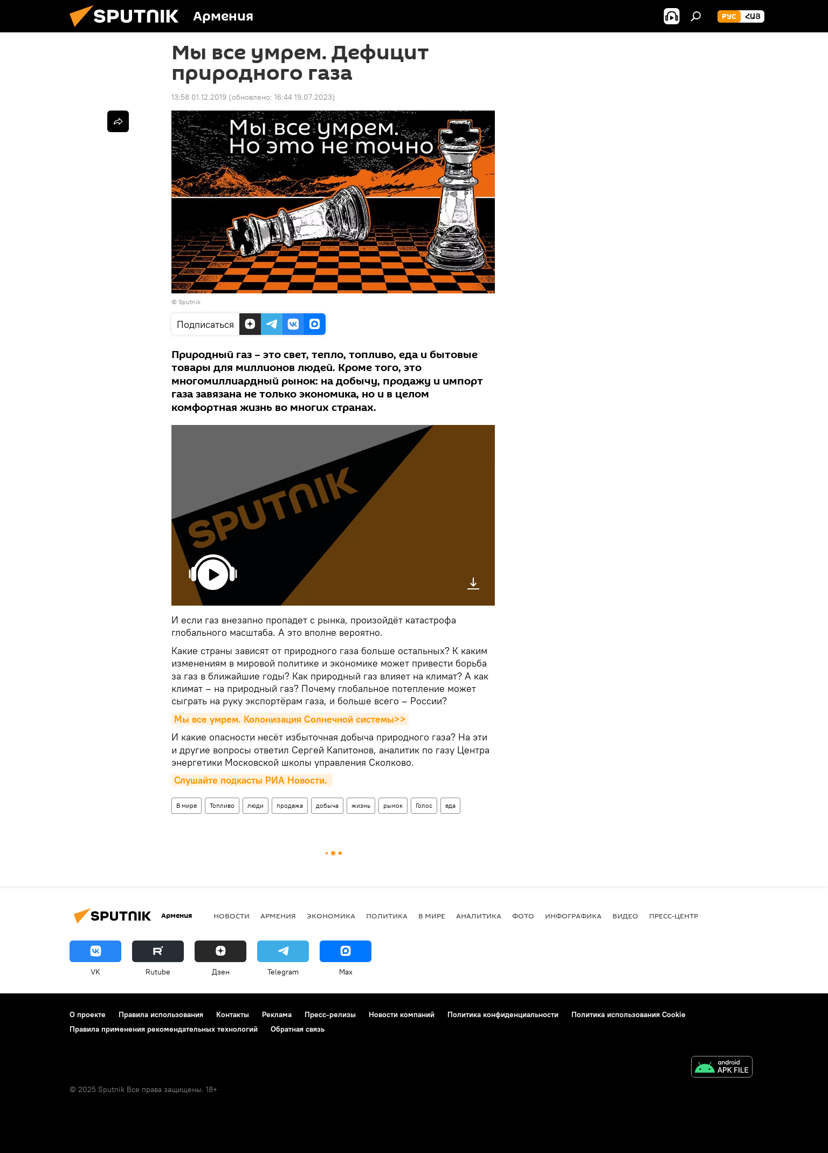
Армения (278, 916)
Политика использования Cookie (628, 1014)
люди (255, 805)
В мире (186, 805)
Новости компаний (401, 1014)
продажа (290, 805)
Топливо (222, 805)
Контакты (232, 1014)
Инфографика (573, 916)
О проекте (88, 1014)
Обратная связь (298, 1029)
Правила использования (161, 1014)
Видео (625, 916)
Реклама (277, 1014)
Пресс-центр (673, 916)
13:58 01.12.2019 (198, 97)
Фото (523, 916)
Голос (424, 805)
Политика (387, 916)
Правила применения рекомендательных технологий (164, 1029)
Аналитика (478, 916)
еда (450, 805)
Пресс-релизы (330, 1014)
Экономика (331, 916)
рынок (393, 805)
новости (231, 916)
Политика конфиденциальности (502, 1014)
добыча (327, 805)
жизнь (360, 805)
